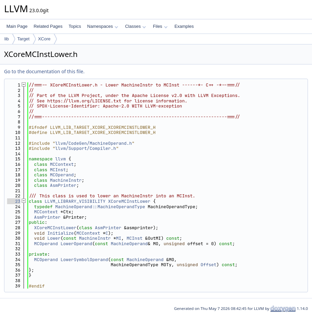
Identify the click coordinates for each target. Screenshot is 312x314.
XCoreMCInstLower (129, 201)
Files (160, 26)
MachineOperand (129, 244)
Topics (74, 26)
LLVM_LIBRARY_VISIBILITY (75, 201)
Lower (54, 238)
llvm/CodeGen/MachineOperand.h (93, 143)
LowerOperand (76, 244)
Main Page (16, 26)
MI (119, 238)
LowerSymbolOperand (84, 259)
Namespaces (102, 26)
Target (23, 38)
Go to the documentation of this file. (44, 71)
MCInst (58, 170)
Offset (208, 265)
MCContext (62, 164)
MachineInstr (66, 180)
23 (13, 201)
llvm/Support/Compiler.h (85, 148)
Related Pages (48, 26)
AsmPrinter (63, 185)
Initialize (60, 233)
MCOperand (62, 175)
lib (6, 38)
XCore (44, 38)
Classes (135, 26)
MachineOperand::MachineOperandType (100, 207)
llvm (60, 159)
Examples (184, 26)
